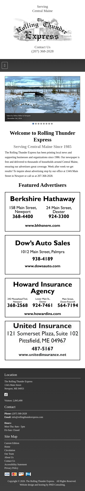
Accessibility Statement (15, 464)
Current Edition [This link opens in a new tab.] (11, 443)
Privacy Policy (11, 468)
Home (7, 446)
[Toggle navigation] (5, 65)
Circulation (9, 450)
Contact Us (9, 461)
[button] (33, 124)
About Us (9, 457)
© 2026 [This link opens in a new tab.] (21, 481)
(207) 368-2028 (42, 51)
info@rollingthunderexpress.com (27, 417)
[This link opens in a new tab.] (6, 395)
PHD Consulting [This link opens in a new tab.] (57, 484)
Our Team (9, 454)
